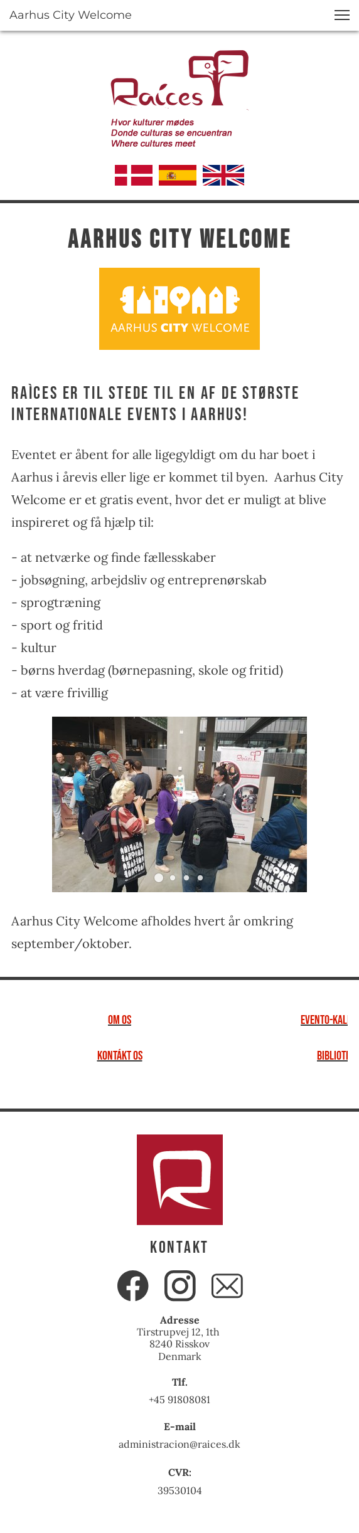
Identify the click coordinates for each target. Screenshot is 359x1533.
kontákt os (119, 1055)
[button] (342, 15)
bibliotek (336, 1055)
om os (119, 1020)
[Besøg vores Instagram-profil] (180, 1286)
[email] (227, 1286)
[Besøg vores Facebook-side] (133, 1286)
